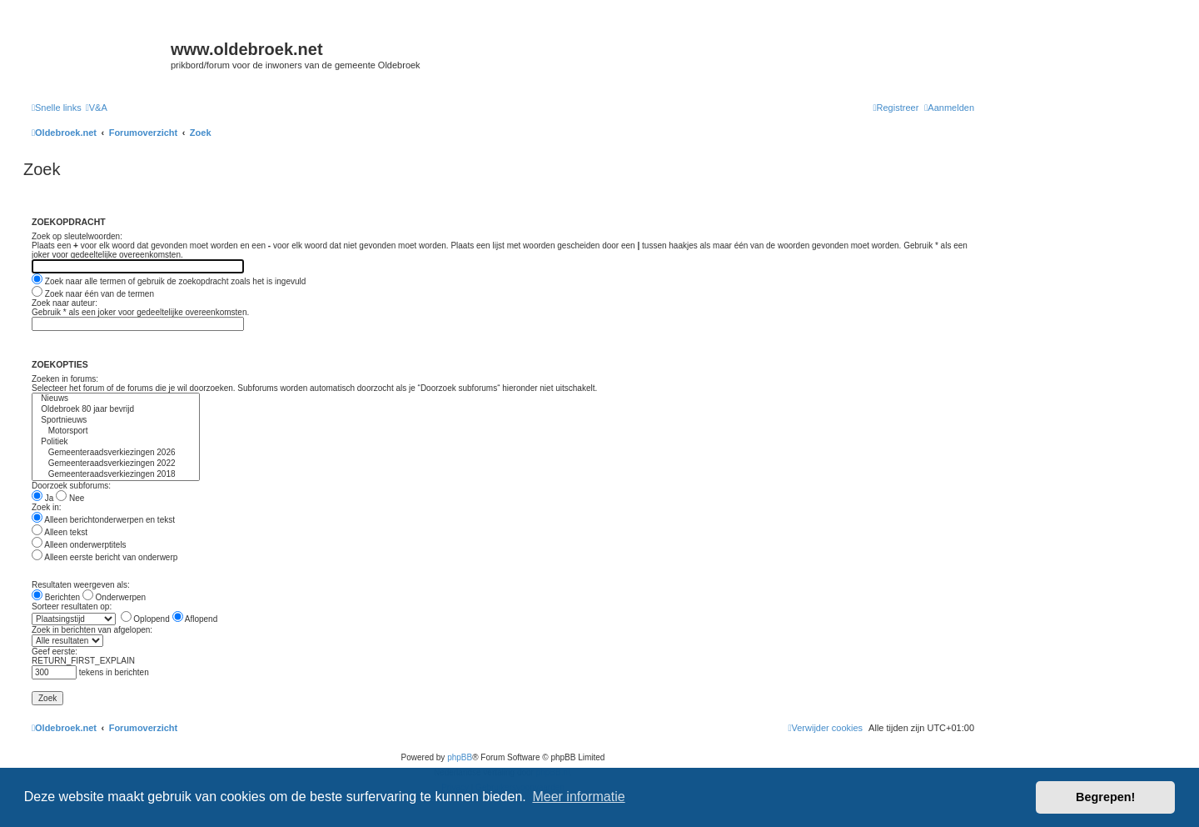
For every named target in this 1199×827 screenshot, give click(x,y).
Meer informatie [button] (578, 796)
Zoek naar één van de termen (93, 293)
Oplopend (145, 619)
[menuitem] (96, 108)
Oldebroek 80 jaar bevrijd (115, 409)
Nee (70, 498)
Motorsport (115, 431)
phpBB (459, 757)
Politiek (115, 442)
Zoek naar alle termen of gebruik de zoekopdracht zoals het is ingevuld (169, 281)
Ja (42, 498)
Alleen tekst (59, 532)
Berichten (56, 597)
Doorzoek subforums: (71, 485)
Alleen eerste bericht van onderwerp (104, 557)
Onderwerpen (114, 597)
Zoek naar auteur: (64, 303)
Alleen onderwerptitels (79, 544)
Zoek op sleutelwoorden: (77, 236)
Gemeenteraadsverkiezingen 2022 (115, 464)
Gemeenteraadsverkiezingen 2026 (115, 453)
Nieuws (115, 398)
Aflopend (195, 619)
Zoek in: (47, 507)
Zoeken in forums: (65, 378)
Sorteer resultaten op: (72, 606)
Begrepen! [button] (1105, 797)
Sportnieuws (115, 420)
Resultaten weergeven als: (81, 584)
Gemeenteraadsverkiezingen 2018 (115, 474)
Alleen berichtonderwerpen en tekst (103, 519)
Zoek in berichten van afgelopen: (92, 629)
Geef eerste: (54, 651)
